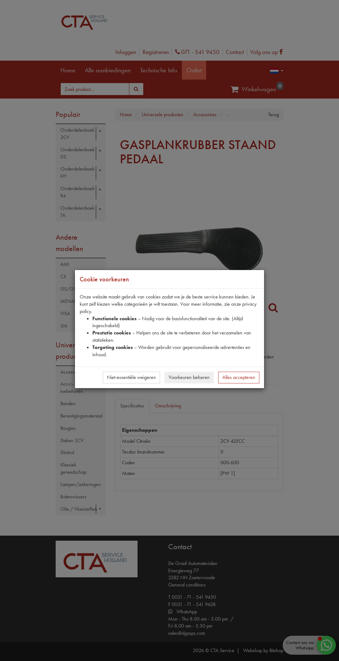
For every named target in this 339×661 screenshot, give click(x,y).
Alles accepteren (238, 377)
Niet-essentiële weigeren (131, 377)
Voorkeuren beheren (189, 377)
